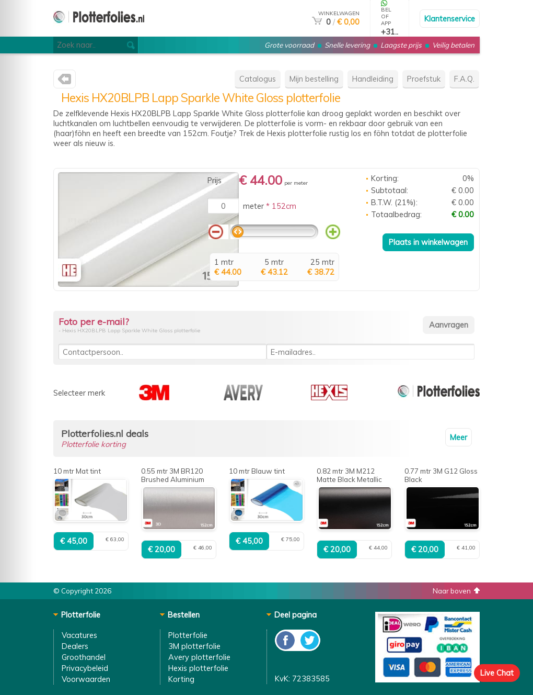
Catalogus (257, 79)
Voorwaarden (86, 679)
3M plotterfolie (194, 646)
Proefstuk (424, 79)
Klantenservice (449, 19)
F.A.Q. (464, 79)
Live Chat (497, 673)
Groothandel (84, 657)
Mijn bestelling (314, 79)
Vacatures (79, 635)
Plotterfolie (187, 635)
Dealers (75, 646)
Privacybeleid (85, 668)
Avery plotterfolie (199, 657)
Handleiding (372, 79)
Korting (181, 679)
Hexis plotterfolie (198, 668)
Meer (458, 437)
